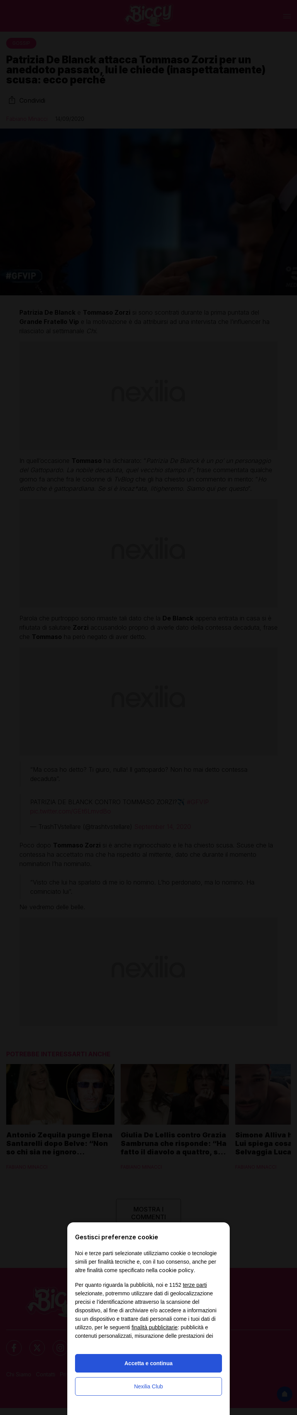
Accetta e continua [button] (148, 1363)
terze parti (195, 1285)
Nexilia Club (148, 1386)
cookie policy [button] (176, 1270)
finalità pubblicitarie (154, 1327)
